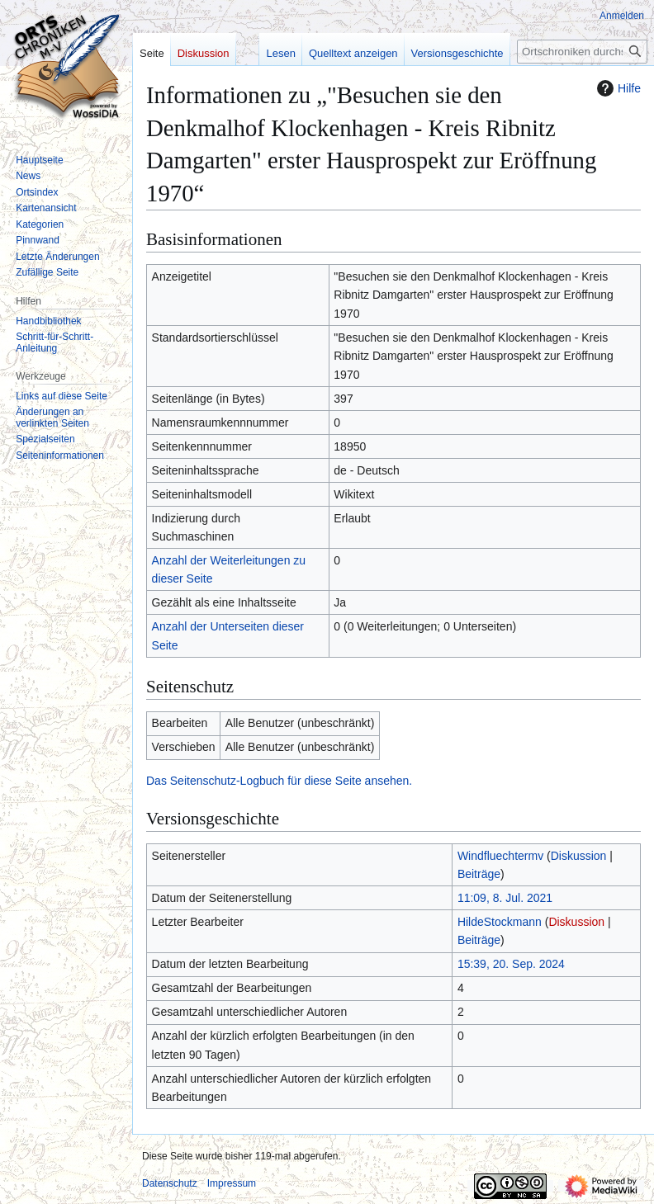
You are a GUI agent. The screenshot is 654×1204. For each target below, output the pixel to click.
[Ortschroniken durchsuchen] (582, 52)
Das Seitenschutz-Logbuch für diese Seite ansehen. (279, 780)
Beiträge (478, 874)
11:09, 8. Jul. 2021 (504, 897)
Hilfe (617, 88)
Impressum (231, 1183)
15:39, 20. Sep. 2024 (511, 963)
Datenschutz (169, 1183)
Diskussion (579, 855)
